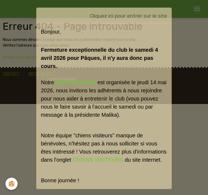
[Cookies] (11, 184)
